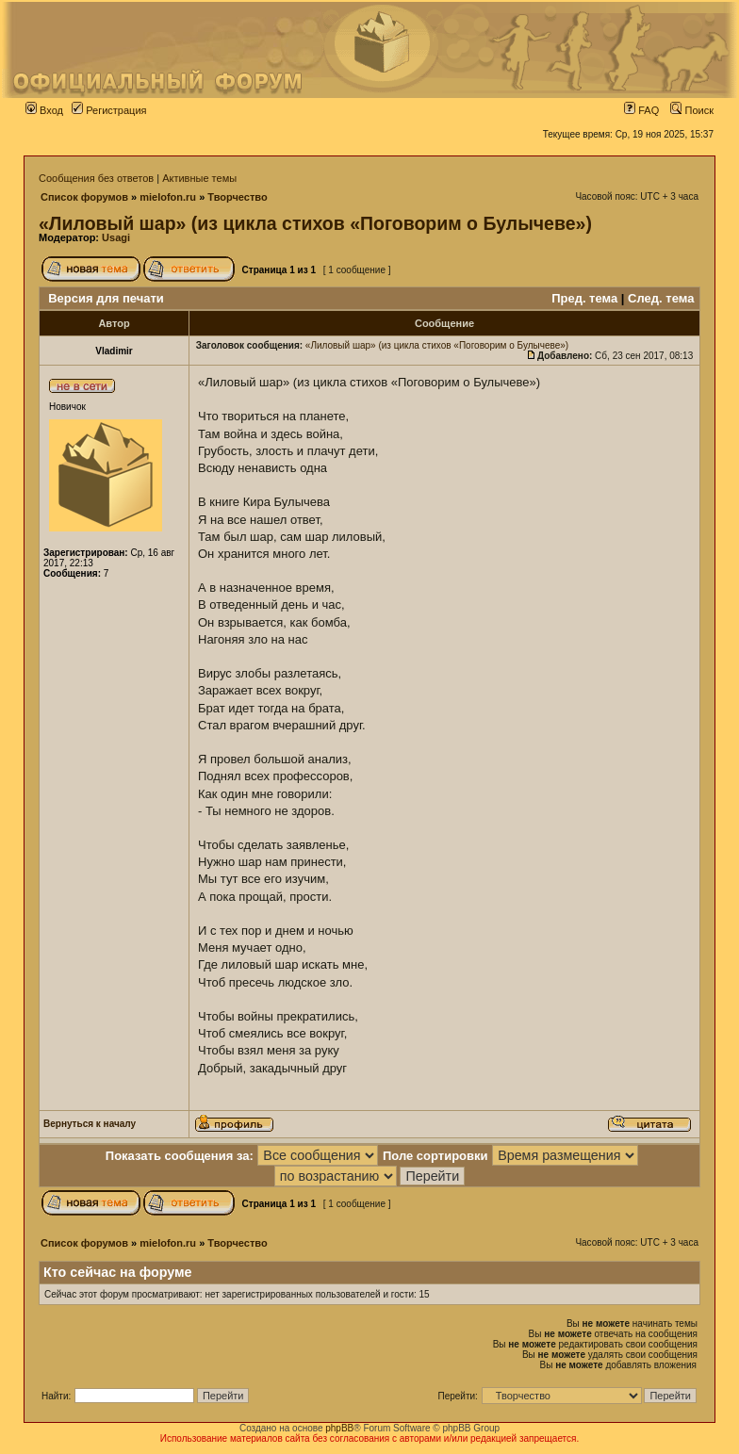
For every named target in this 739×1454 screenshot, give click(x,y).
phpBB (339, 1428)
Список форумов (84, 197)
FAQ (641, 110)
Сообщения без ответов (96, 178)
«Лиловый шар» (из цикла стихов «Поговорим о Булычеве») (315, 223)
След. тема (661, 298)
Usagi (116, 237)
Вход (44, 110)
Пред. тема (584, 298)
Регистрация (109, 110)
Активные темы (199, 178)
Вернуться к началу (89, 1124)
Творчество (237, 197)
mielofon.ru (168, 197)
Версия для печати (106, 298)
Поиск (692, 110)
